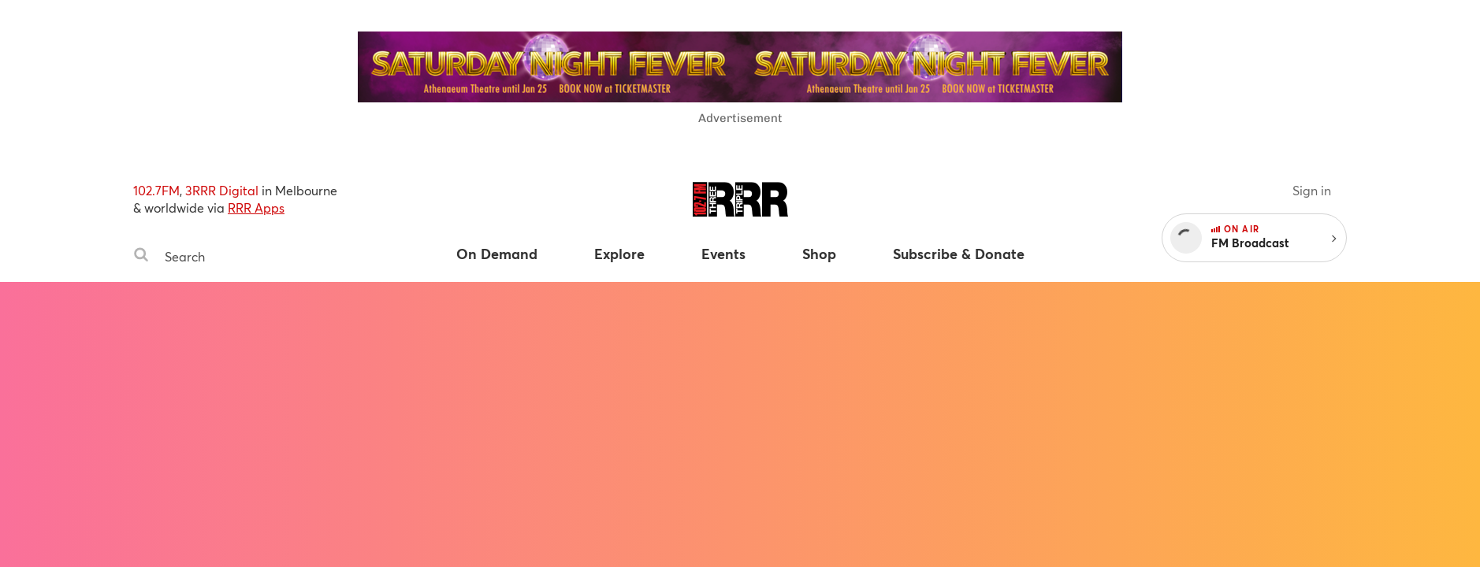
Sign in (1311, 190)
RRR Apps (256, 207)
